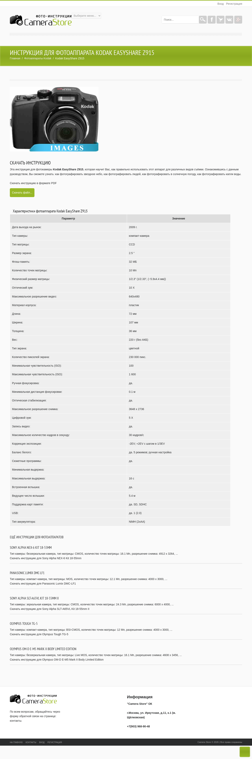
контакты (15, 720)
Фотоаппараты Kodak (37, 58)
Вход (220, 3)
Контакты (31, 742)
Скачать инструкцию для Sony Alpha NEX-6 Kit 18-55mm (45, 558)
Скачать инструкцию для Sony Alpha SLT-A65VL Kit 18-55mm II (49, 608)
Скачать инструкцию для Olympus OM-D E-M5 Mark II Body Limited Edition (57, 659)
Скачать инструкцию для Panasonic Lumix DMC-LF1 (43, 583)
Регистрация (234, 3)
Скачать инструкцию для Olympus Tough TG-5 (39, 634)
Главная (15, 58)
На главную (16, 742)
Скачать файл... (22, 192)
